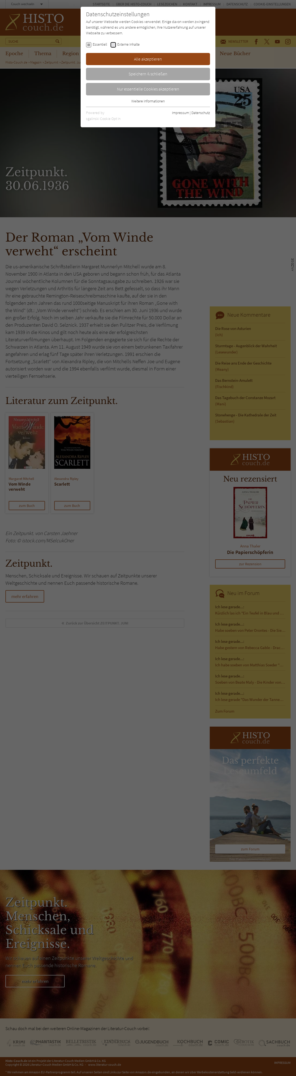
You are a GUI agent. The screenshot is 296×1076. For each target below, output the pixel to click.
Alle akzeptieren (148, 59)
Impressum (180, 112)
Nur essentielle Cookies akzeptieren (148, 89)
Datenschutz (200, 112)
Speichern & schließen (148, 73)
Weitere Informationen (148, 101)
